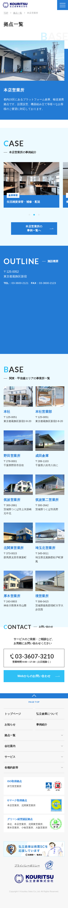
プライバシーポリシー (27, 865)
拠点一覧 (17, 13)
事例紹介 (41, 724)
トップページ (13, 713)
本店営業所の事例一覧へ (39, 228)
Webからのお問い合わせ (33, 676)
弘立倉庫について (47, 713)
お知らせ (10, 724)
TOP (6, 13)
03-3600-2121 (19, 283)
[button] (46, 214)
